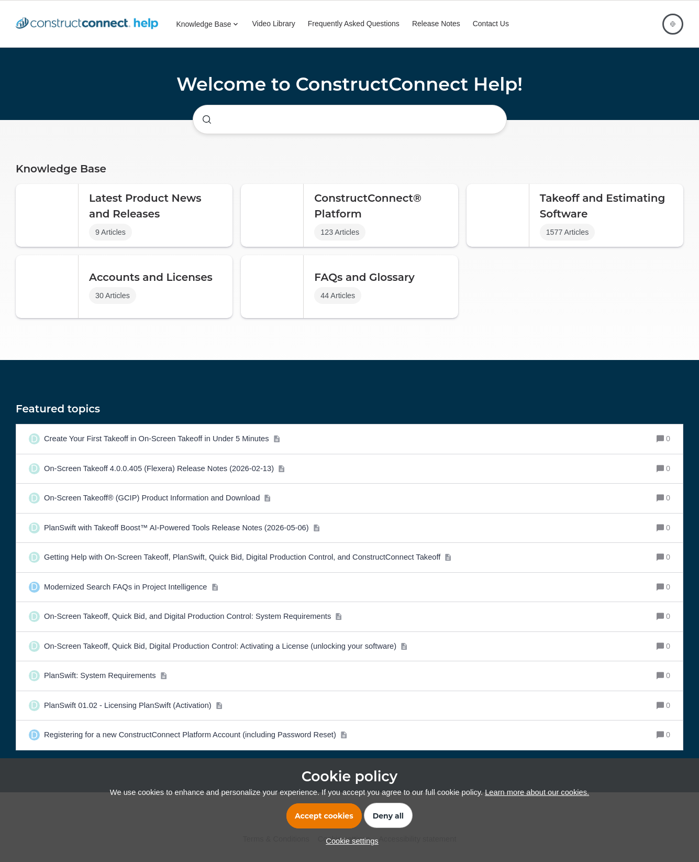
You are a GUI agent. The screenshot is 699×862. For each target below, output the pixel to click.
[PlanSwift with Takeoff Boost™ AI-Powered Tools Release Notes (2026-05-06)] (182, 528)
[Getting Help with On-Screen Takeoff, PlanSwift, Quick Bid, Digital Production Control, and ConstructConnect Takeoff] (248, 557)
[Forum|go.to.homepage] (89, 24)
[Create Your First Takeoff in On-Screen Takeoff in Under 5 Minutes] (162, 439)
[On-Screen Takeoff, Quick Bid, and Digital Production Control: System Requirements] (193, 616)
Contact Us (491, 23)
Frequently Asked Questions (354, 23)
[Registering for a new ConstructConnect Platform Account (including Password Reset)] (195, 735)
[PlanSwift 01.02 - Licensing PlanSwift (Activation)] (133, 705)
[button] (349, 841)
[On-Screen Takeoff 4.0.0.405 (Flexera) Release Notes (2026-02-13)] (164, 469)
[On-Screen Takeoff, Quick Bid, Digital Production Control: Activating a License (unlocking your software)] (225, 646)
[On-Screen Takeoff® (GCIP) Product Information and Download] (157, 498)
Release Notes (436, 23)
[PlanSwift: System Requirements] (105, 676)
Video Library (273, 23)
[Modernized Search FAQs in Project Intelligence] (131, 587)
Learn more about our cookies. (537, 792)
